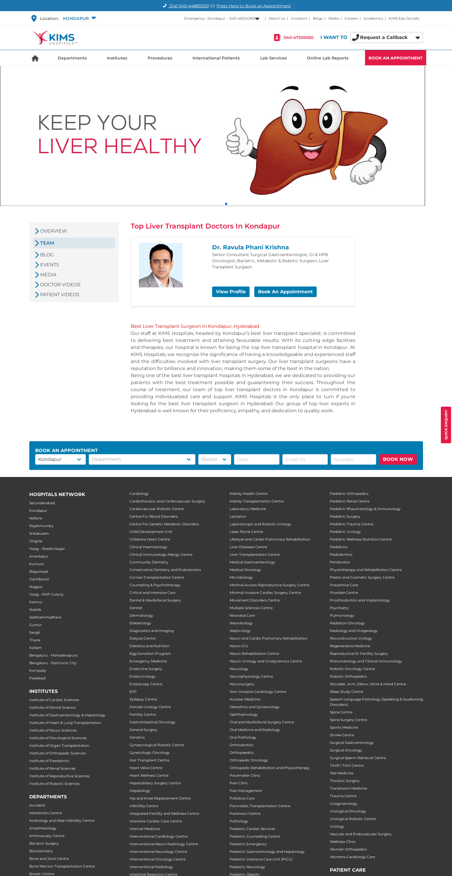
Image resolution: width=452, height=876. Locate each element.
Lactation (238, 516)
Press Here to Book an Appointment (253, 5)
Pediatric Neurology (247, 867)
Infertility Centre (143, 806)
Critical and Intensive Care (152, 592)
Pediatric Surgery (345, 516)
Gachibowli (39, 579)
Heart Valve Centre (145, 768)
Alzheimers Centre (45, 813)
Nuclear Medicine (245, 699)
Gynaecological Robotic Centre (156, 745)
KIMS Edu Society (404, 18)
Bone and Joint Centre (49, 858)
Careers (351, 18)
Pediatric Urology (345, 531)
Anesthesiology (43, 828)
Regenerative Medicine (350, 646)
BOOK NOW (398, 459)
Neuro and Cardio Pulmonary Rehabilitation (268, 638)
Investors (299, 18)
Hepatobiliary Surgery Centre (155, 783)
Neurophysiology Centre (251, 676)
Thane (34, 640)
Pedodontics (341, 554)
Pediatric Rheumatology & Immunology (365, 509)
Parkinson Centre (245, 813)
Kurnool (36, 564)
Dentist (135, 608)
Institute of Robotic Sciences (54, 783)
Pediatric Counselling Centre (255, 836)
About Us (277, 18)
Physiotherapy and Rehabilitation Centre (366, 569)
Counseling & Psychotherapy (154, 585)
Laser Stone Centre (246, 531)
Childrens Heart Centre (149, 539)
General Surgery (143, 729)
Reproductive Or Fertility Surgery (359, 653)
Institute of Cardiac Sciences (54, 700)
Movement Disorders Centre (255, 600)
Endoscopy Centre (145, 684)
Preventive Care (344, 585)
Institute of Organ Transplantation (59, 745)
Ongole (35, 541)
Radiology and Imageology (354, 630)
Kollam (35, 647)
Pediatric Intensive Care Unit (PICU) (261, 859)
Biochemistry (41, 851)
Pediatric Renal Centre (349, 501)
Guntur (35, 625)
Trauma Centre (343, 796)
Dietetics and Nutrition (149, 646)
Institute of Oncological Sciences (58, 738)
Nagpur (36, 586)
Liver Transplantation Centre (255, 554)
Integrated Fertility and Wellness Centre (164, 813)
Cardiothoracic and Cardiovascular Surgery (167, 501)
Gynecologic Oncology (149, 752)
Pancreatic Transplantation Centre (260, 806)
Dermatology (141, 615)
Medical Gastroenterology (252, 562)
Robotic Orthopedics (348, 676)
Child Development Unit (150, 531)
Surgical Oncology (346, 750)
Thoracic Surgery (345, 780)
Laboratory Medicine (248, 509)
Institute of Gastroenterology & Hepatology (67, 715)
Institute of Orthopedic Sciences (57, 753)
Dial (185, 5)
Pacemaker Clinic (245, 775)
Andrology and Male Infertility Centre (61, 820)
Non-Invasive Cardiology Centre (258, 691)
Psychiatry (339, 608)
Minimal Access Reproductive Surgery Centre (269, 585)
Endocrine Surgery (145, 669)
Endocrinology (142, 676)
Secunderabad (42, 503)
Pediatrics (338, 547)
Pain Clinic (239, 783)
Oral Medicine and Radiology (255, 729)
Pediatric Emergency (248, 844)
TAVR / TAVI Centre (347, 765)
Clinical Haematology (148, 547)
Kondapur (38, 510)
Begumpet (38, 571)
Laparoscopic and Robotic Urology (260, 524)
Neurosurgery (242, 684)
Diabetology (140, 623)
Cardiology (139, 493)
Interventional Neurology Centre (158, 851)
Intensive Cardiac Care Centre (155, 821)
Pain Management (246, 790)
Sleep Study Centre (346, 691)
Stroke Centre (342, 735)
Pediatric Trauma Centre (351, 524)
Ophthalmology (244, 714)
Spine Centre (341, 712)
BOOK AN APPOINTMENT (396, 58)
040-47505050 (298, 37)
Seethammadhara (45, 617)
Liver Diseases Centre (248, 547)
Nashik (35, 609)
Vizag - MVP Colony (46, 594)
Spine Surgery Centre (348, 719)
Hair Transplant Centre (149, 760)
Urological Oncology (348, 811)
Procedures (160, 58)
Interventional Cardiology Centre (158, 836)
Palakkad (37, 678)
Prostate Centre (344, 592)
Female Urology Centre (150, 707)
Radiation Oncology (347, 623)
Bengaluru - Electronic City (53, 663)
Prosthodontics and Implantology (360, 600)
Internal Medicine (144, 828)
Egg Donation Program (150, 653)
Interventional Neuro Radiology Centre (163, 844)
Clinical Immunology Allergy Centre (160, 554)
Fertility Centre (142, 714)
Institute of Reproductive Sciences (59, 776)
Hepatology (139, 790)
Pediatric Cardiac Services (252, 828)
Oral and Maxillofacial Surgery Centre (262, 722)
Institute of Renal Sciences (52, 768)
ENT (133, 691)
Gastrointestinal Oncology (152, 722)
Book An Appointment (285, 291)
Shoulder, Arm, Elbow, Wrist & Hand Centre (368, 684)
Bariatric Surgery (44, 843)
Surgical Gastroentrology (352, 742)
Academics (373, 18)
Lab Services (273, 58)
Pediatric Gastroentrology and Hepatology (267, 851)
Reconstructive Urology (351, 638)
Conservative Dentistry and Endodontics (165, 569)
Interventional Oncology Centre (157, 859)
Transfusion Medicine (348, 788)
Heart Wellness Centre (148, 775)
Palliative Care (242, 798)
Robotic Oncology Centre (352, 669)
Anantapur (38, 556)
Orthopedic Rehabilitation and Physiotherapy (270, 768)
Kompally (37, 670)
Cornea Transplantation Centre (156, 577)
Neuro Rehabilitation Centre (254, 653)
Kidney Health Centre (248, 493)
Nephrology (240, 630)
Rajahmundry (41, 526)
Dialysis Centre (142, 638)
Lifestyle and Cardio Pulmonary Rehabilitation (270, 539)
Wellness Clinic (343, 841)
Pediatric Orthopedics (349, 493)
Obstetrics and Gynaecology (254, 707)
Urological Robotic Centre (353, 819)
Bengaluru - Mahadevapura (53, 655)
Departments (72, 58)
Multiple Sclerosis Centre (251, 608)
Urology (337, 826)
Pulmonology (342, 615)
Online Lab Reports (327, 58)
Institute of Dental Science (52, 707)
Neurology (239, 669)
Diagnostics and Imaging (151, 630)
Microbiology (241, 577)
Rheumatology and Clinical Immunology (366, 661)
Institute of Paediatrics (49, 761)
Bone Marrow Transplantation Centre (62, 866)
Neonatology (241, 623)
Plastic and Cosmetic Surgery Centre (362, 577)
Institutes (117, 58)
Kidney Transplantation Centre (257, 501)
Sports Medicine (344, 727)
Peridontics (340, 562)
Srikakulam (39, 533)
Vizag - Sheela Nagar (47, 548)
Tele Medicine (341, 773)
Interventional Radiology (151, 867)
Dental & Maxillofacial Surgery (155, 600)
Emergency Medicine (148, 661)
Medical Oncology (245, 569)
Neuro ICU (239, 646)
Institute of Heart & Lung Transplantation (65, 722)
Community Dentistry (148, 562)
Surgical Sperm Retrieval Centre (358, 758)
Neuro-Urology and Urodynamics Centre (266, 661)
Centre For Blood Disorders (153, 516)
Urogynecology (343, 803)
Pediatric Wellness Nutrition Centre (361, 539)
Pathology (239, 821)
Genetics (137, 737)
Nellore (35, 518)
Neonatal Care (242, 615)
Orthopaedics (242, 752)
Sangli (34, 632)
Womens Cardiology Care (352, 857)
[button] (79, 18)
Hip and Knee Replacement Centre (160, 798)
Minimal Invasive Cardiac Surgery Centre (265, 592)
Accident (37, 805)
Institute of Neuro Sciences (53, 730)
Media (333, 18)
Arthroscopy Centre (46, 836)
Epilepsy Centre (143, 699)
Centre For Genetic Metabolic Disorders (164, 524)
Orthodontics (241, 745)
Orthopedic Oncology (249, 760)
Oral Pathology (243, 737)
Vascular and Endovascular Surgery (361, 834)
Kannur (35, 602)
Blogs (318, 18)
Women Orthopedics (348, 849)
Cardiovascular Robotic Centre (156, 509)
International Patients (216, 58)
